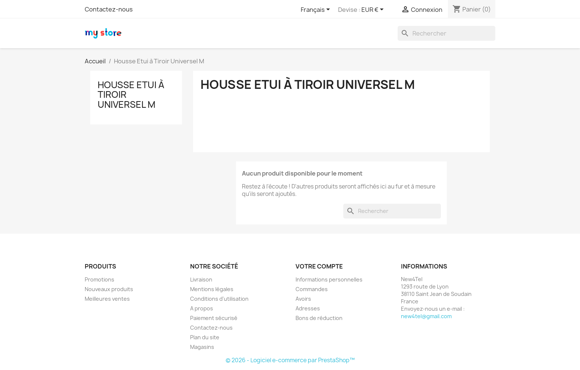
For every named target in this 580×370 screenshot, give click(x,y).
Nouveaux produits (109, 289)
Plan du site (204, 337)
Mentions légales (211, 289)
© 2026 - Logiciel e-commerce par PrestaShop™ (290, 360)
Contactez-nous (109, 9)
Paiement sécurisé (213, 317)
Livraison (201, 279)
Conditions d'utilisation (219, 298)
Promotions (99, 279)
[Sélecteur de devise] (373, 10)
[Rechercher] (446, 33)
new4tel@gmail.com (426, 316)
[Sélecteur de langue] (317, 10)
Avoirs (303, 298)
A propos (201, 308)
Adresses (308, 308)
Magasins (202, 346)
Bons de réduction (319, 317)
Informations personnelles (329, 279)
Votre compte (319, 266)
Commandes (312, 289)
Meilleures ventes (107, 298)
